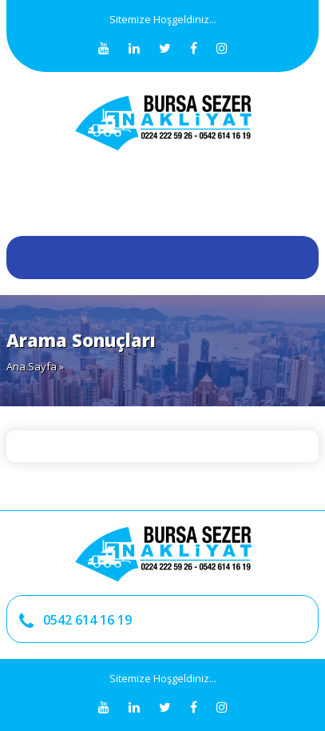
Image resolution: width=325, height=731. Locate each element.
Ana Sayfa (31, 366)
